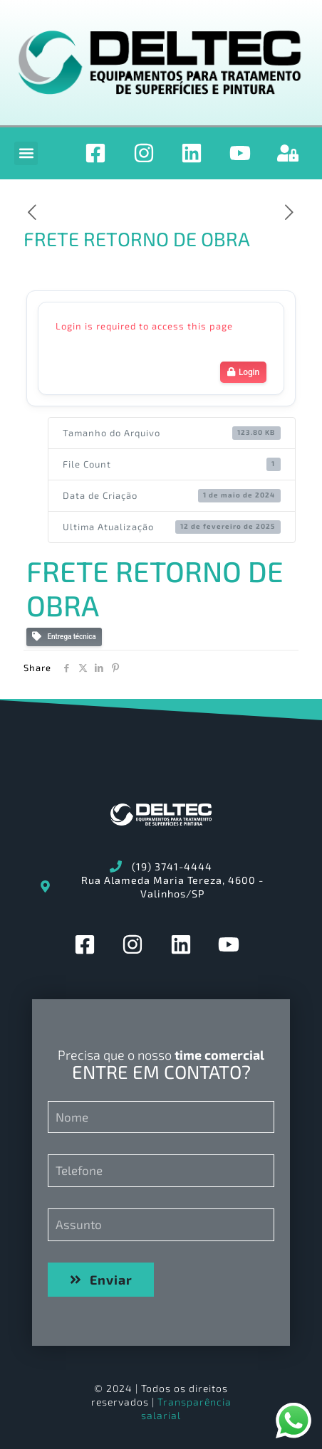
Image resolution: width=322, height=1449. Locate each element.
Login (243, 372)
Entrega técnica (64, 636)
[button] (26, 153)
